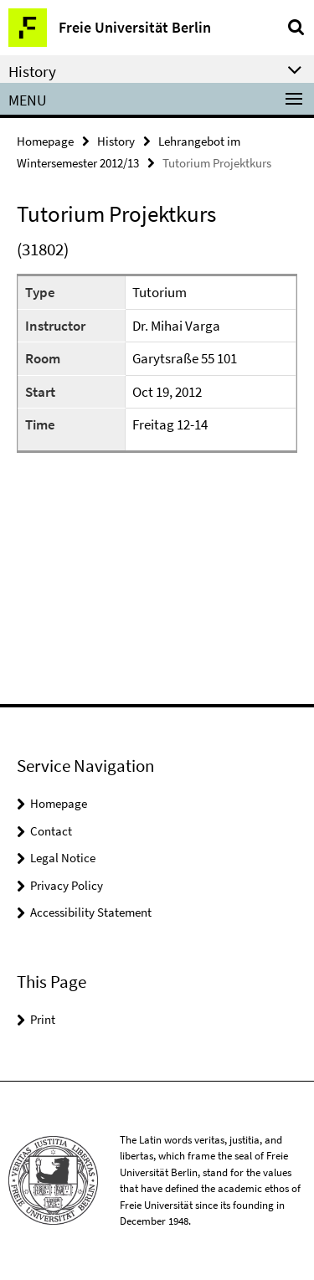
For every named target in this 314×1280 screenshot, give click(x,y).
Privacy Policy (66, 885)
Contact (51, 831)
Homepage (45, 141)
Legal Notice (62, 858)
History (116, 141)
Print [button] (42, 1019)
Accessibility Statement (91, 912)
